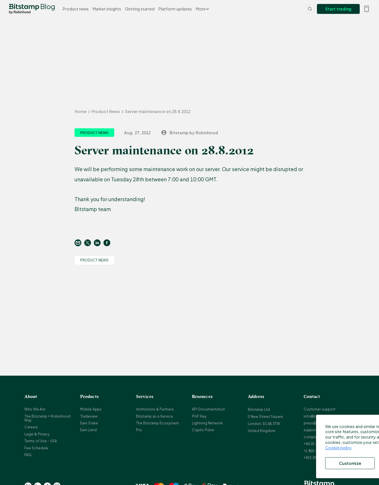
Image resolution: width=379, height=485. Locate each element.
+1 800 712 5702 (317, 451)
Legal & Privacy (37, 434)
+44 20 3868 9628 (318, 444)
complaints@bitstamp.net (326, 437)
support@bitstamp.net (323, 430)
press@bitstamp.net (321, 423)
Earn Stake (89, 423)
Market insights (107, 8)
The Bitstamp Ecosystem (157, 423)
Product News (106, 111)
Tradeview (89, 416)
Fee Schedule (36, 448)
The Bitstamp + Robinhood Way (47, 418)
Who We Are (34, 409)
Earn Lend (88, 430)
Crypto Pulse (203, 430)
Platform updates (175, 8)
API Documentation (208, 409)
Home (80, 111)
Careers (31, 427)
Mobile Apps (90, 409)
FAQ (27, 455)
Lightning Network (207, 423)
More (202, 8)
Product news (76, 8)
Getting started (139, 8)
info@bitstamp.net (319, 416)
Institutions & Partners (155, 409)
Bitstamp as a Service (154, 416)
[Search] (310, 9)
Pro (139, 430)
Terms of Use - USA (40, 441)
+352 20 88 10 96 (317, 458)
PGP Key (199, 416)
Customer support (319, 409)
